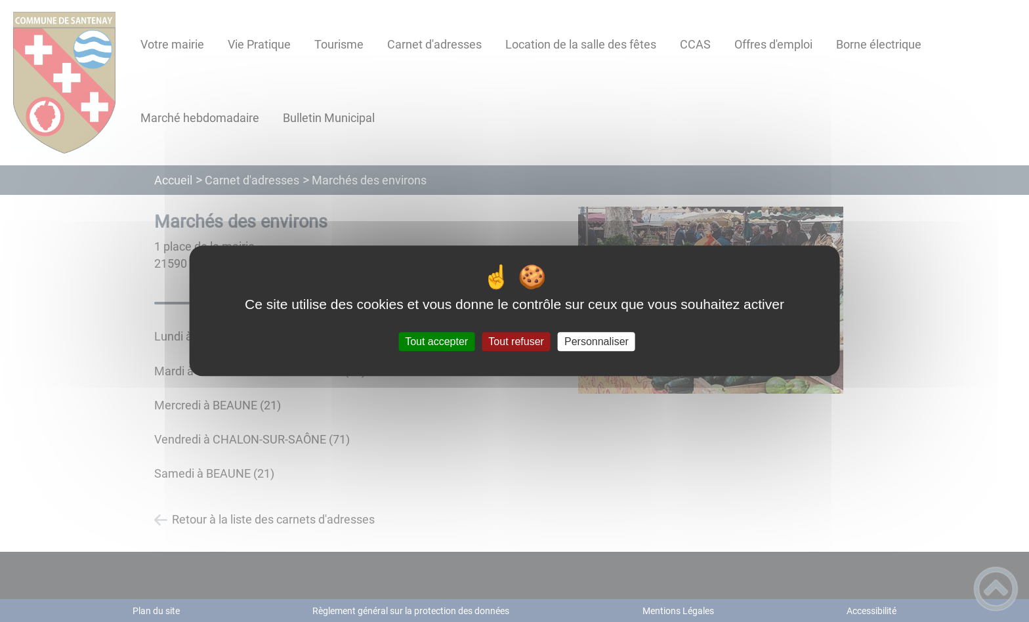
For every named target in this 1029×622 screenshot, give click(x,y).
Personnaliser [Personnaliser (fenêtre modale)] (596, 341)
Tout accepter (436, 341)
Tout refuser (515, 341)
